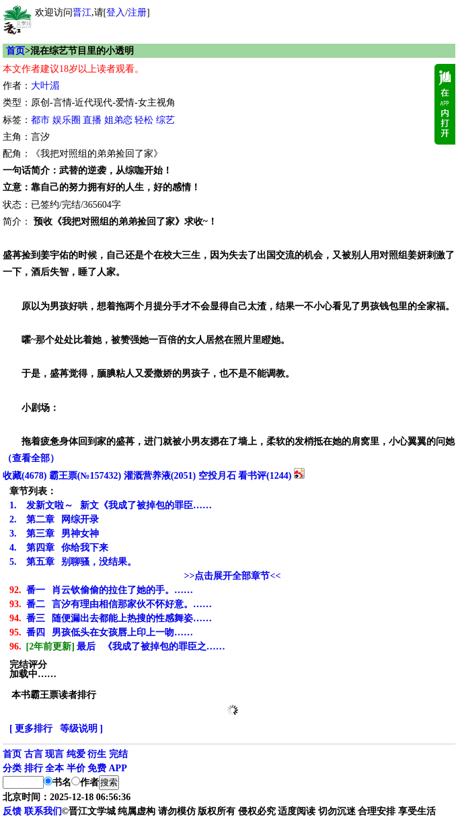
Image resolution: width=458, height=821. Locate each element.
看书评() (264, 476)
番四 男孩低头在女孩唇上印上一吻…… (101, 632)
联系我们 (43, 811)
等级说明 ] (81, 729)
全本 (54, 768)
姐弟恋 (118, 120)
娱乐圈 (66, 120)
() (24, 476)
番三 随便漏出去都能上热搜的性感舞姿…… (110, 618)
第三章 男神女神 (54, 534)
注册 (137, 12)
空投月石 (217, 476)
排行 (33, 768)
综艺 (165, 120)
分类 (12, 768)
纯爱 (76, 754)
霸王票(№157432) (85, 476)
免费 (96, 768)
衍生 (96, 754)
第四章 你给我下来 (58, 548)
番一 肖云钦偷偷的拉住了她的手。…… (101, 590)
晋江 (82, 12)
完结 (118, 754)
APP (118, 768)
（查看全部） (31, 458)
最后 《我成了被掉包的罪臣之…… (117, 646)
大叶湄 (45, 86)
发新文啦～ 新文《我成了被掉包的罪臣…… (110, 505)
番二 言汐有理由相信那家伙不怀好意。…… (110, 604)
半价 (76, 768)
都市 (40, 120)
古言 (33, 754)
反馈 (12, 811)
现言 (54, 754)
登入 (115, 12)
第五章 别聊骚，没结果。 (73, 562)
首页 (15, 51)
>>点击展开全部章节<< (232, 576)
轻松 (144, 120)
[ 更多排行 (30, 729)
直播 (92, 120)
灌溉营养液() (160, 476)
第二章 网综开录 (54, 519)
